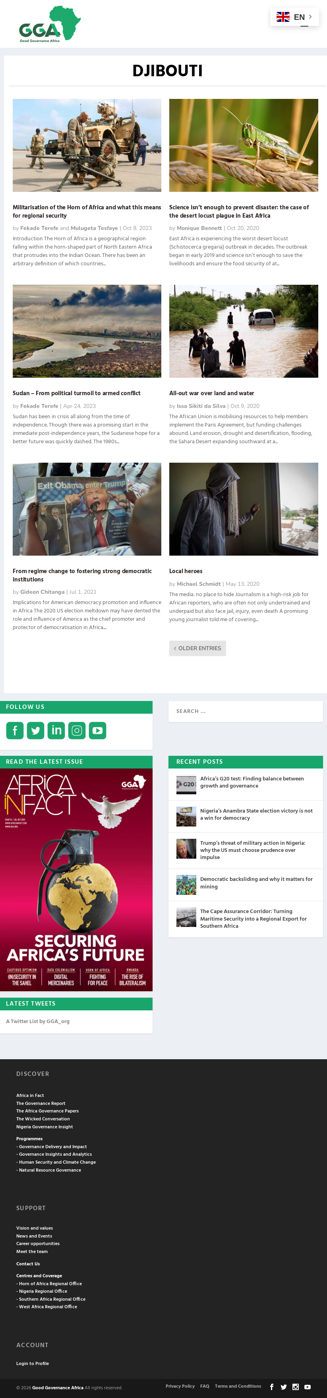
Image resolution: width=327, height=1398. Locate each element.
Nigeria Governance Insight (44, 1127)
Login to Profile (32, 1364)
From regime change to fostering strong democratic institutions (82, 576)
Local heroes (186, 571)
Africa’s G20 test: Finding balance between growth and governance (252, 782)
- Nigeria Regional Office (41, 1292)
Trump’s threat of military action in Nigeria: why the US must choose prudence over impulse (253, 850)
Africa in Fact (30, 1096)
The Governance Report (41, 1104)
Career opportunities (38, 1244)
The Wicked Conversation (43, 1119)
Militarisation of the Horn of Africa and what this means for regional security (87, 212)
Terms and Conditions (238, 1386)
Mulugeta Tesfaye (94, 228)
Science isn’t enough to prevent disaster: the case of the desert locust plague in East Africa (238, 212)
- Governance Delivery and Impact (51, 1147)
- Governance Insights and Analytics (54, 1155)
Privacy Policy (180, 1386)
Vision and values (34, 1228)
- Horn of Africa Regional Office (49, 1284)
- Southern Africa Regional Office (50, 1299)
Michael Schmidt (199, 584)
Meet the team (32, 1252)
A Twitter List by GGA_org (38, 1021)
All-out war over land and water (211, 393)
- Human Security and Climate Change (56, 1162)
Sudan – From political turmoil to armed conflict (76, 393)
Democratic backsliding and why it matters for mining (256, 883)
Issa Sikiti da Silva (201, 406)
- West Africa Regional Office (46, 1307)
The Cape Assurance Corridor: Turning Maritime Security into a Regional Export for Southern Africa (253, 919)
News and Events (34, 1236)
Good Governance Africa (57, 1388)
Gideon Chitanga (42, 592)
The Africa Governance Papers (47, 1111)
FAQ (204, 1386)
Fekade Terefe (39, 228)
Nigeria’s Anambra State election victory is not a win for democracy (256, 815)
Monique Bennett (199, 228)
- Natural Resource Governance (48, 1170)
